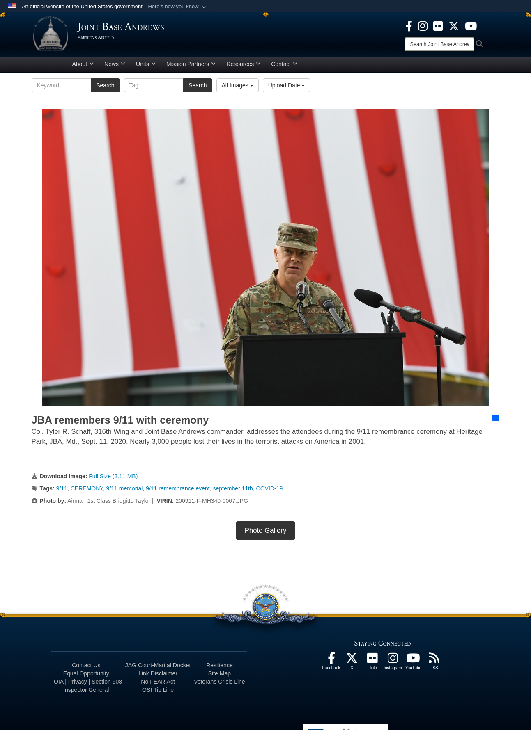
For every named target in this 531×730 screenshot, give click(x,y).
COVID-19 (269, 491)
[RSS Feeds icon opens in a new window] (434, 663)
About (83, 67)
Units (146, 67)
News (114, 67)
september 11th (233, 491)
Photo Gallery (266, 533)
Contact (284, 67)
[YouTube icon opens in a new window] (471, 25)
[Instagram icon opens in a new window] (423, 25)
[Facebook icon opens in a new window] (409, 25)
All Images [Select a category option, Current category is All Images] (237, 88)
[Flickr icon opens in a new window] (438, 25)
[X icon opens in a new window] (453, 25)
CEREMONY (87, 491)
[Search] (439, 44)
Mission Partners (191, 67)
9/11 (61, 491)
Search (105, 88)
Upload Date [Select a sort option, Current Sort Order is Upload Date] (286, 88)
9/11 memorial (124, 491)
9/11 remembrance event (178, 491)
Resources (243, 67)
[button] (177, 6)
